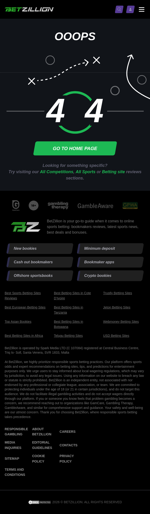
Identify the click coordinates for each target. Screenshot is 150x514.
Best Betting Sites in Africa (24, 336)
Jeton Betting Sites (116, 307)
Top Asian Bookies (18, 321)
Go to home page (75, 148)
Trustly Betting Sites (117, 293)
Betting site (113, 171)
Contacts (68, 445)
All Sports (85, 171)
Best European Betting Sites (25, 307)
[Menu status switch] (141, 9)
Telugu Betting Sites (68, 336)
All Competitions (56, 171)
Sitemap (12, 458)
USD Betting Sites (116, 336)
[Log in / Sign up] (131, 9)
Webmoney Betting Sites (121, 321)
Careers (67, 431)
